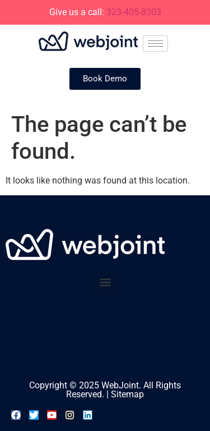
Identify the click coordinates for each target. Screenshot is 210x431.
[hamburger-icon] (155, 43)
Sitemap (127, 394)
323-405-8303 (133, 12)
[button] (105, 282)
